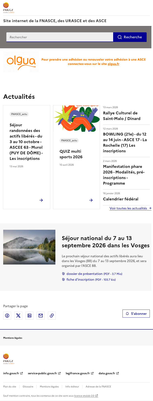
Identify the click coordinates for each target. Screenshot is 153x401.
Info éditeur (72, 386)
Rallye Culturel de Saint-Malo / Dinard (121, 116)
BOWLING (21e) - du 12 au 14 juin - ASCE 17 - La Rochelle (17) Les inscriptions (125, 142)
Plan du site (9, 386)
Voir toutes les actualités (128, 208)
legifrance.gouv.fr (78, 373)
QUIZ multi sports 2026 (71, 154)
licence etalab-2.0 (84, 396)
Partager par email (41, 316)
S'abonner (136, 313)
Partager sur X (18, 316)
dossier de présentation (92, 273)
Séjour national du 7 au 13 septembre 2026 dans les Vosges (106, 242)
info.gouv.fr (11, 373)
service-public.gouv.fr (42, 373)
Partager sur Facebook (7, 316)
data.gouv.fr (107, 373)
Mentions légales (49, 386)
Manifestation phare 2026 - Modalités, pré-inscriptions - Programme (123, 174)
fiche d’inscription (89, 279)
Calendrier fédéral (120, 199)
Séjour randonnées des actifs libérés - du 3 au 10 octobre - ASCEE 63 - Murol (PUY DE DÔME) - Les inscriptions (26, 141)
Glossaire (28, 386)
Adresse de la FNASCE (98, 386)
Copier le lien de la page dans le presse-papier (52, 316)
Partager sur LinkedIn (29, 316)
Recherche (133, 37)
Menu (147, 5)
